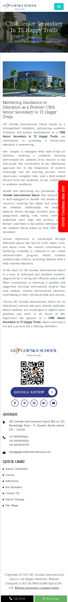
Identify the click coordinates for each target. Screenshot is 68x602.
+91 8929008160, (19, 441)
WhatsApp (51, 598)
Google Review (35, 392)
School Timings (14, 499)
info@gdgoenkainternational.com (30, 452)
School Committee (16, 469)
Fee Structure (13, 487)
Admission (12, 481)
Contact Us (12, 493)
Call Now (17, 598)
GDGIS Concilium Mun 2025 (63, 206)
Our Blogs (11, 505)
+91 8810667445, (19, 436)
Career (10, 475)
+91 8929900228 (19, 445)
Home (31, 37)
